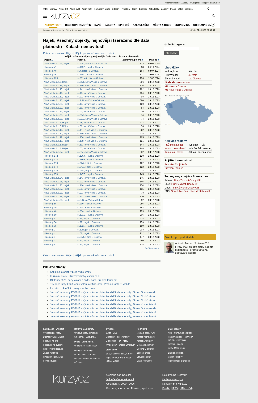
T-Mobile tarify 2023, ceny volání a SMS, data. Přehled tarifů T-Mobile (90, 283)
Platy (94, 346)
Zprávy (53, 9)
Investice (110, 329)
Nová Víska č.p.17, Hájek (56, 96)
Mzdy (125, 341)
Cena (176, 333)
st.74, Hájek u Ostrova (88, 244)
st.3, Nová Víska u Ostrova (90, 200)
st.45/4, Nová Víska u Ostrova (92, 63)
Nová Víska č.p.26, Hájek (56, 185)
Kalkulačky (141, 25)
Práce (173, 9)
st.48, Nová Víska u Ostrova (91, 122)
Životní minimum (50, 353)
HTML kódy (186, 388)
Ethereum (130, 345)
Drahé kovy (111, 350)
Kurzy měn (87, 9)
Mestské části (203, 191)
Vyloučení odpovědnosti (120, 379)
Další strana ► (152, 248)
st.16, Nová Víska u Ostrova (91, 93)
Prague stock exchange (179, 361)
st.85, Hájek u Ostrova (88, 218)
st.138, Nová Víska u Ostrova (92, 141)
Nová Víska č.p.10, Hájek (56, 130)
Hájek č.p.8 (49, 244)
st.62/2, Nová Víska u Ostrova (92, 119)
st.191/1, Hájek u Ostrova (90, 214)
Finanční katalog (175, 344)
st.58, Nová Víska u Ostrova (91, 144)
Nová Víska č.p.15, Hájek (56, 89)
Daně (97, 25)
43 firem (192, 75)
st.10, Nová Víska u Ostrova (91, 104)
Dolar (93, 337)
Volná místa (87, 342)
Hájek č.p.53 (50, 218)
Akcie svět (75, 9)
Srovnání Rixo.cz (174, 168)
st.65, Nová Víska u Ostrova (91, 111)
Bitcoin (115, 9)
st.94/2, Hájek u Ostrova (89, 167)
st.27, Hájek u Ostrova (88, 222)
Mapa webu (179, 348)
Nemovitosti (57, 30)
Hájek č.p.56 (50, 74)
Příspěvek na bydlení (53, 345)
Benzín (121, 358)
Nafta (128, 358)
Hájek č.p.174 (51, 167)
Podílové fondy (122, 337)
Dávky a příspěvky (83, 350)
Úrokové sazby (81, 333)
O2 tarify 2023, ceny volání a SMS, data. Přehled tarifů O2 (83, 279)
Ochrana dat (113, 374)
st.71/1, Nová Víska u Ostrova (92, 82)
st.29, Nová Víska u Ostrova (91, 181)
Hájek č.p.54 (50, 222)
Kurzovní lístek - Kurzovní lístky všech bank (75, 276)
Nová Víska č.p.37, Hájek (56, 152)
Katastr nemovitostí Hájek (58, 53)
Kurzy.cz (46, 30)
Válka (180, 9)
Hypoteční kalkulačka (53, 357)
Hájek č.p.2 (49, 229)
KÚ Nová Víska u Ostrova (178, 89)
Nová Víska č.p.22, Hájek (56, 104)
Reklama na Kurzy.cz (174, 374)
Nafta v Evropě (112, 361)
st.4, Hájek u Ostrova (87, 71)
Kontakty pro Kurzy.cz (174, 383)
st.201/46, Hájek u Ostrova (90, 78)
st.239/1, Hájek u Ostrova (90, 74)
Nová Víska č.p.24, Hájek (56, 178)
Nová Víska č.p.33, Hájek (56, 107)
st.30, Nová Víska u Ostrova (91, 96)
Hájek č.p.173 (51, 163)
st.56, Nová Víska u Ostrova (91, 189)
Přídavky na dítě (50, 341)
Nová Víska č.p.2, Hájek (56, 122)
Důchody (78, 362)
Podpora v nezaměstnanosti (87, 358)
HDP (120, 341)
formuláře (147, 361)
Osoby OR (195, 180)
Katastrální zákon (174, 152)
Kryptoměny (111, 345)
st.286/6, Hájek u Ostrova (90, 159)
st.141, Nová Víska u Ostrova (92, 89)
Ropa (108, 358)
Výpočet (60, 329)
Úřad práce (79, 346)
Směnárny (79, 337)
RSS (175, 388)
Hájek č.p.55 (50, 226)
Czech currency (175, 357)
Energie (143, 9)
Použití (166, 388)
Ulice (180, 191)
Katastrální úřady (145, 341)
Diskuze (189, 9)
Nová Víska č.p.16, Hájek (56, 93)
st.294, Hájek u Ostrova (89, 211)
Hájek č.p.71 (50, 67)
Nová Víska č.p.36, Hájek (56, 119)
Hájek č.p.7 (49, 240)
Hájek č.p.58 (50, 203)
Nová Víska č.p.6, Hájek (56, 126)
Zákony (164, 9)
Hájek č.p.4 (49, 233)
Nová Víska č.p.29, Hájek (56, 196)
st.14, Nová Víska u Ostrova (91, 178)
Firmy (177, 180)
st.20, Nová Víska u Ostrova (91, 192)
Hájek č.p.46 (50, 211)
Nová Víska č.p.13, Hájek (56, 141)
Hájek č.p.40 (50, 71)
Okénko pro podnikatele (179, 237)
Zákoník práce (143, 353)
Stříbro (129, 354)
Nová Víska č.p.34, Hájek (56, 111)
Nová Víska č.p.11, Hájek (56, 133)
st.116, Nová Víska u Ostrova (92, 185)
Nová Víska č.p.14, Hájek (56, 85)
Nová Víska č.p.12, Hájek (56, 137)
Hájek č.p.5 (49, 237)
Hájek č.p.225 (51, 78)
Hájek (67, 30)
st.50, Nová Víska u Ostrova (91, 148)
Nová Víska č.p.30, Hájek (56, 200)
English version (176, 353)
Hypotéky (125, 9)
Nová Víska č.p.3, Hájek (56, 148)
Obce (174, 191)
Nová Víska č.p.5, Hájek (56, 144)
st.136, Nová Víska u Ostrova (92, 137)
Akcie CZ (63, 9)
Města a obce (162, 25)
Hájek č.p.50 (50, 214)
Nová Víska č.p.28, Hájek (56, 192)
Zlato (107, 9)
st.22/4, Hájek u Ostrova (89, 163)
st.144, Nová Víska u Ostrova (92, 130)
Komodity (99, 9)
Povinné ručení (50, 361)
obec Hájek (172, 67)
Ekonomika (182, 25)
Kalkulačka (154, 9)
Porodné (91, 354)
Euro (88, 337)
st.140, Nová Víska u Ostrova (92, 85)
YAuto (192, 3)
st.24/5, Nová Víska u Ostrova (92, 152)
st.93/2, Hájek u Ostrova (89, 170)
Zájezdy (184, 3)
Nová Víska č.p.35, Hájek (56, 115)
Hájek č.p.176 (51, 170)
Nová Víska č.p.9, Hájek (56, 82)
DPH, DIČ (124, 25)
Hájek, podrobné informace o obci (94, 53)
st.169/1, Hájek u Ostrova (90, 67)
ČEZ (115, 333)
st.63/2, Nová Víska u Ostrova (92, 115)
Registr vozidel (175, 337)
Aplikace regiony (176, 140)
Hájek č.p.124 (51, 159)
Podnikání (142, 329)
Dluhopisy (110, 337)
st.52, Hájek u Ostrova (88, 233)
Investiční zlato (118, 354)
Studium (216, 3)
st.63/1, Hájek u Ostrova (89, 237)
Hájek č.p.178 (51, 174)
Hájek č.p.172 (51, 156)
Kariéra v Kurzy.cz (172, 379)
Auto (170, 333)
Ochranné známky (205, 25)
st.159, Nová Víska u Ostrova (92, 133)
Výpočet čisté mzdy (52, 333)
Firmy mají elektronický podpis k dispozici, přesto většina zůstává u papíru (194, 249)
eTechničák (180, 340)
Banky (77, 329)
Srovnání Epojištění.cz (177, 164)
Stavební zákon (144, 357)
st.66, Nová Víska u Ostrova (91, 107)
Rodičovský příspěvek (53, 349)
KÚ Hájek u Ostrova (175, 86)
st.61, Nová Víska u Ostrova (91, 126)
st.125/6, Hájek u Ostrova (90, 156)
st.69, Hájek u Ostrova (88, 240)
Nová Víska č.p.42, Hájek (56, 63)
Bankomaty (88, 329)
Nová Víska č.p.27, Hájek (56, 189)
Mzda (88, 346)
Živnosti (184, 180)
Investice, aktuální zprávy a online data (72, 288)
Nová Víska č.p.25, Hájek (56, 181)
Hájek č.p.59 (50, 207)
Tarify (134, 9)
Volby (170, 348)
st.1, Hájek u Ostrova (87, 229)
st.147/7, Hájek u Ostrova (90, 174)
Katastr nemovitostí (178, 82)
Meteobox (200, 3)
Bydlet (209, 3)
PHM (114, 358)
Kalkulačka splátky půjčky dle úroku (70, 271)
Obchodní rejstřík (172, 3)
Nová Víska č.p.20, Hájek (56, 100)
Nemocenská (80, 354)
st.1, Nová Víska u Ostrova (90, 100)
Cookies (126, 374)
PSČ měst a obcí (174, 144)
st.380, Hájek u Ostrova (89, 203)
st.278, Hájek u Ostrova (89, 207)
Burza (108, 333)
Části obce (189, 191)
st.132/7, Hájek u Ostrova (90, 226)
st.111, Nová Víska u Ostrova (92, 196)
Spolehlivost (186, 333)
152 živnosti (194, 78)
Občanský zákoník (145, 349)
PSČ (152, 333)
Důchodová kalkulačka (53, 337)
